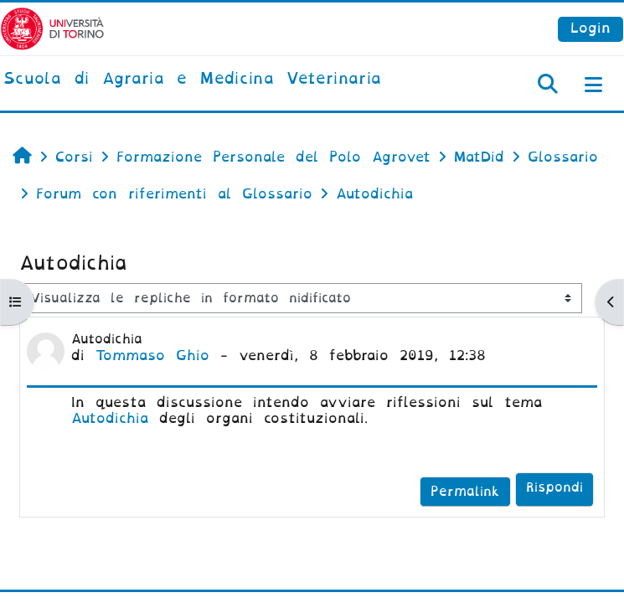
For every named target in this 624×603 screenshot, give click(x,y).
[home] (192, 79)
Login (590, 28)
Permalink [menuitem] (465, 491)
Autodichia (109, 418)
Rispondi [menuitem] (554, 487)
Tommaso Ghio (152, 355)
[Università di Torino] (52, 28)
